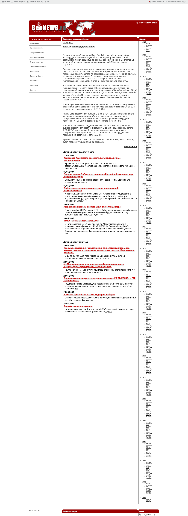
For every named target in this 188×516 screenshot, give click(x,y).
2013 (144, 313)
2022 (144, 119)
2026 (144, 42)
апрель (148, 48)
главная (7, 1)
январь (148, 43)
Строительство (36, 62)
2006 (144, 460)
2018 (144, 205)
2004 (144, 498)
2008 (144, 420)
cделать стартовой (19, 1)
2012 (144, 334)
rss (48, 1)
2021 (144, 141)
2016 (144, 248)
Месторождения (37, 57)
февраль (149, 45)
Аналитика (34, 71)
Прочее (33, 90)
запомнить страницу (36, 1)
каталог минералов (157, 1)
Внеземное (34, 81)
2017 (144, 227)
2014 (144, 291)
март (147, 46)
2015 (144, 270)
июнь (147, 51)
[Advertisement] (94, 13)
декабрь (148, 72)
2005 (144, 482)
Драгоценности (36, 48)
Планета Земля (36, 76)
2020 (144, 162)
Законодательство (38, 67)
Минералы (34, 43)
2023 (144, 98)
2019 (144, 184)
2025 (144, 55)
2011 (144, 356)
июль (147, 65)
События (34, 85)
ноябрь (148, 71)
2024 (144, 76)
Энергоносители (37, 53)
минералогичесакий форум (177, 1)
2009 (144, 399)
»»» (75, 168)
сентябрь (149, 68)
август (148, 66)
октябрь (148, 69)
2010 (144, 377)
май (147, 49)
